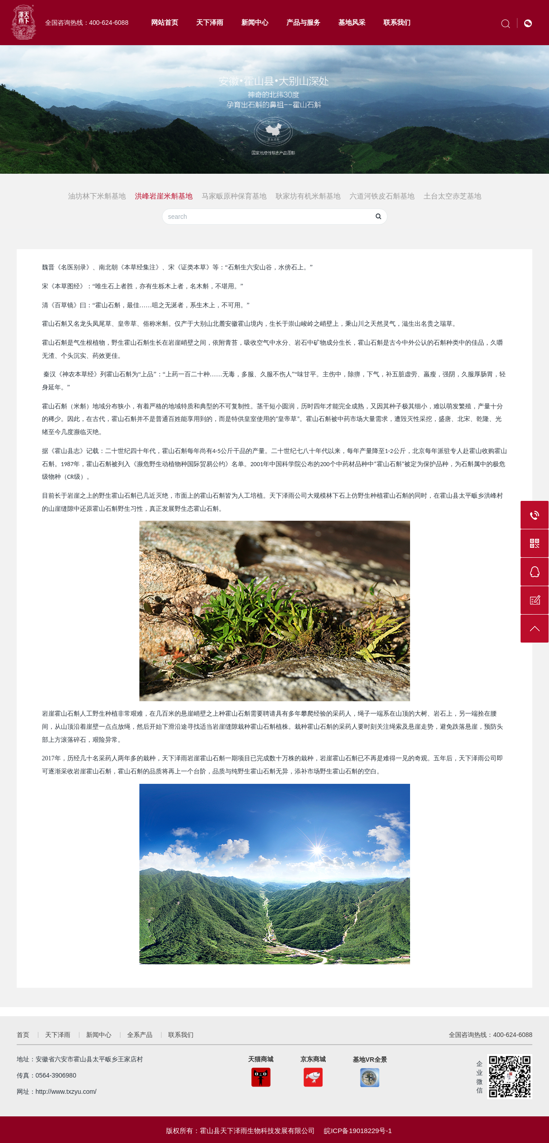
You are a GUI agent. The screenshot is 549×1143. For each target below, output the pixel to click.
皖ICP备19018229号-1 (358, 1130)
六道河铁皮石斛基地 (382, 196)
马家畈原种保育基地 (234, 196)
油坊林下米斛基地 (97, 196)
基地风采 (351, 22)
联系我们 (397, 22)
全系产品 (139, 1034)
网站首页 (164, 22)
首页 (23, 1034)
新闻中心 (254, 22)
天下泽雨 (209, 22)
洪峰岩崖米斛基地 (164, 196)
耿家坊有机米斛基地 (308, 196)
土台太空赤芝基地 (452, 196)
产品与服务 (303, 22)
